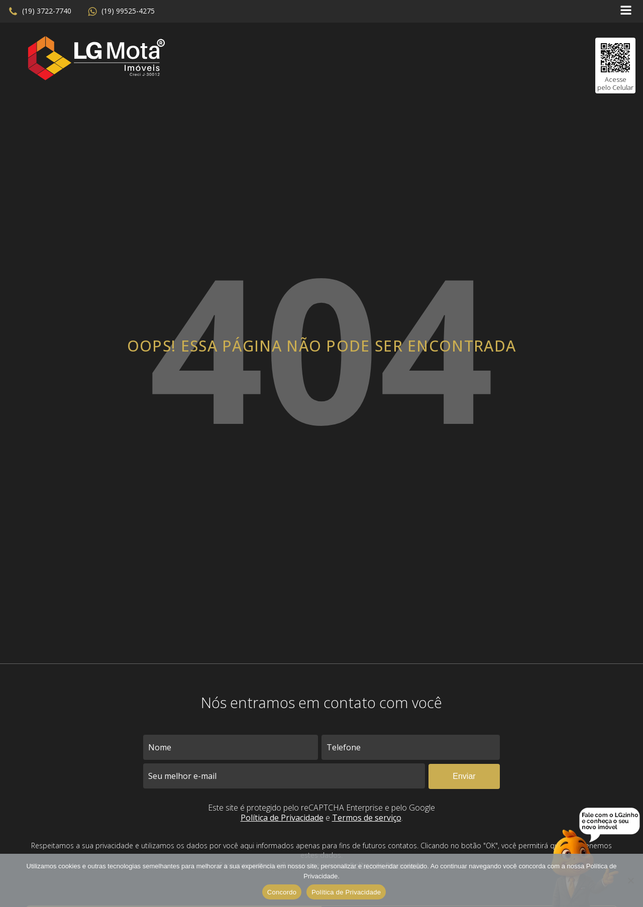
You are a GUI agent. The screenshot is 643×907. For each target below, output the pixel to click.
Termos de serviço (366, 817)
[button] (39, 12)
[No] (630, 880)
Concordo (281, 892)
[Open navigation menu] (625, 11)
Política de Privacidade (282, 817)
